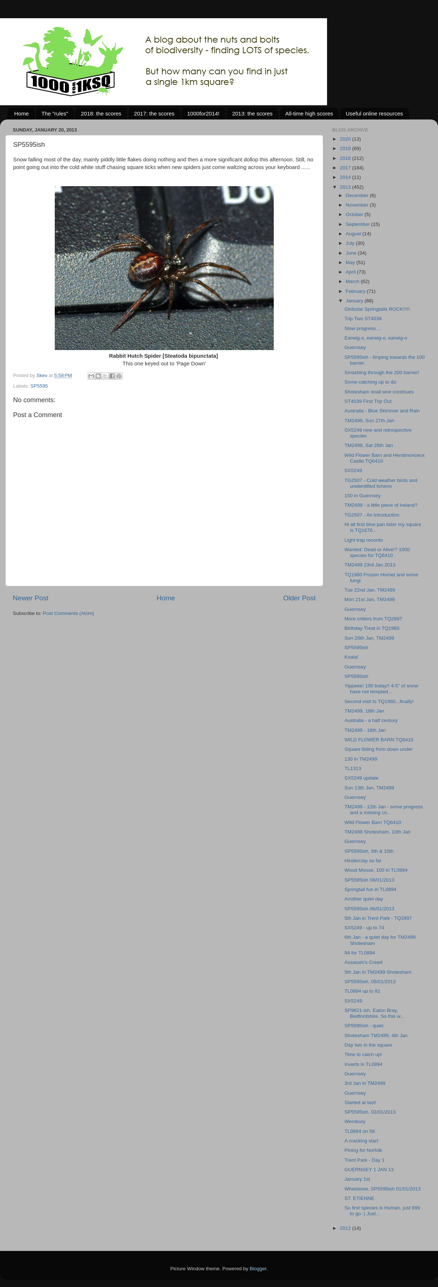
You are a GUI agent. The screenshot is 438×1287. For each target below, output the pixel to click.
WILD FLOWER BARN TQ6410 (379, 739)
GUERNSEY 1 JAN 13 (369, 1169)
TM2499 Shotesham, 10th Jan (378, 832)
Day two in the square (368, 1045)
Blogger (258, 1268)
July (351, 243)
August (354, 233)
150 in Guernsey (363, 495)
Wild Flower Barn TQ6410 (373, 822)
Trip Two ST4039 (363, 318)
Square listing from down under (379, 749)
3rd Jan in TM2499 (365, 1083)
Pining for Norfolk (364, 1150)
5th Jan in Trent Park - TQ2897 (378, 918)
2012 (346, 1228)
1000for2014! (203, 113)
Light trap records (364, 540)
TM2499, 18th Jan (364, 711)
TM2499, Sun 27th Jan (370, 420)
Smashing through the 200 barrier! (382, 372)
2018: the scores (101, 113)
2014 (346, 177)
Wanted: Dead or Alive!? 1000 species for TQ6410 (377, 552)
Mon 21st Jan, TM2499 (370, 599)
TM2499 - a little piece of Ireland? (381, 505)
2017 (346, 167)
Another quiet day (364, 899)
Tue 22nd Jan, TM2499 (370, 590)
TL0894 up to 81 (362, 991)
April (351, 272)
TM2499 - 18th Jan (365, 730)
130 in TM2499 (361, 759)
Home (21, 113)
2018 (346, 158)
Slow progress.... (363, 328)
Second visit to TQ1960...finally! (379, 701)
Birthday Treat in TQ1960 (372, 628)
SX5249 (353, 470)
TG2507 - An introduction (372, 515)
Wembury (355, 1121)
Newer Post (31, 598)
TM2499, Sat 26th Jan (369, 445)
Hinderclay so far (363, 860)
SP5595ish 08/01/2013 (370, 880)
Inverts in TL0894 (364, 1064)
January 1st (357, 1179)
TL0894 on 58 (360, 1131)
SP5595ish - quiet (364, 1025)
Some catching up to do (370, 382)
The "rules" (55, 113)
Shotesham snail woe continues (379, 392)
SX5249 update (362, 778)
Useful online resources (374, 113)
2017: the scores (154, 113)
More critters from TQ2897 (373, 618)
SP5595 (39, 386)
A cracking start (361, 1140)
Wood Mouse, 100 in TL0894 (376, 870)
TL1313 (353, 768)
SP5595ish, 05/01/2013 (370, 981)
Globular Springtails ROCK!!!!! (377, 309)
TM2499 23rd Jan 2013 (370, 565)
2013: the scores (252, 113)
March (353, 281)
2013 (346, 187)
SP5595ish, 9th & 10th (369, 851)
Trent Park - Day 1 (365, 1160)
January (355, 300)
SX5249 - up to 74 (364, 927)
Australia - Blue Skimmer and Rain (382, 410)
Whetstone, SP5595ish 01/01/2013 (383, 1189)
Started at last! (360, 1102)
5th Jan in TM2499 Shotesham (378, 972)
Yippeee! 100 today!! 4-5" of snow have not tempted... (381, 688)
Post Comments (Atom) (68, 613)
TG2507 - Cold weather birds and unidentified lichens (381, 483)
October (355, 214)
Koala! (351, 657)
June (352, 253)
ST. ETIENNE (359, 1198)
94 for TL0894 (360, 953)
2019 (346, 148)
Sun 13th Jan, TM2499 (369, 787)
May (351, 262)
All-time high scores (309, 113)
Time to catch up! (363, 1054)
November (358, 205)
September (358, 224)
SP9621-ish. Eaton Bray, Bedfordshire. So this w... (374, 1013)
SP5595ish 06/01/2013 (370, 908)
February (356, 291)
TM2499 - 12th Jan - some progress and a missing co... (384, 809)
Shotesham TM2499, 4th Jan (376, 1035)
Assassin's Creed (364, 962)
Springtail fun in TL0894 (370, 889)
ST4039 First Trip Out (368, 401)
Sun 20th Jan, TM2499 (369, 638)
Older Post (299, 598)
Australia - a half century (371, 720)
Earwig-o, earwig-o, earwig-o (376, 338)
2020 (346, 139)
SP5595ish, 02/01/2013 (370, 1112)
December (358, 195)
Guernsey (355, 347)
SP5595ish (356, 647)
